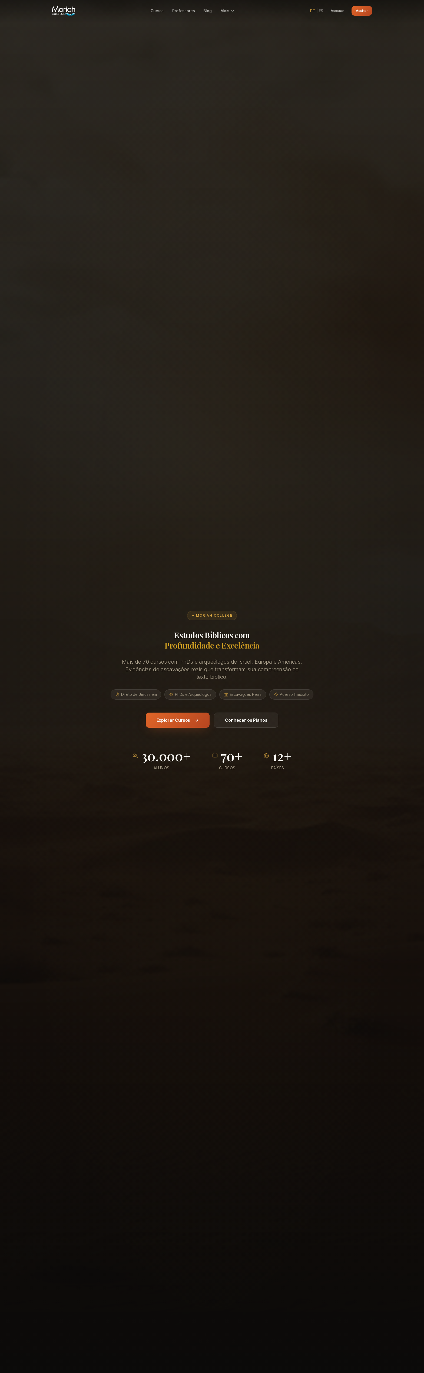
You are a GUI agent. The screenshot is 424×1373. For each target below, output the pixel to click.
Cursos (157, 10)
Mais (227, 10)
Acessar (337, 11)
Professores (183, 10)
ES (321, 10)
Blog (207, 10)
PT (312, 10)
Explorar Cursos (178, 732)
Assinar (362, 11)
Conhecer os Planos (246, 732)
